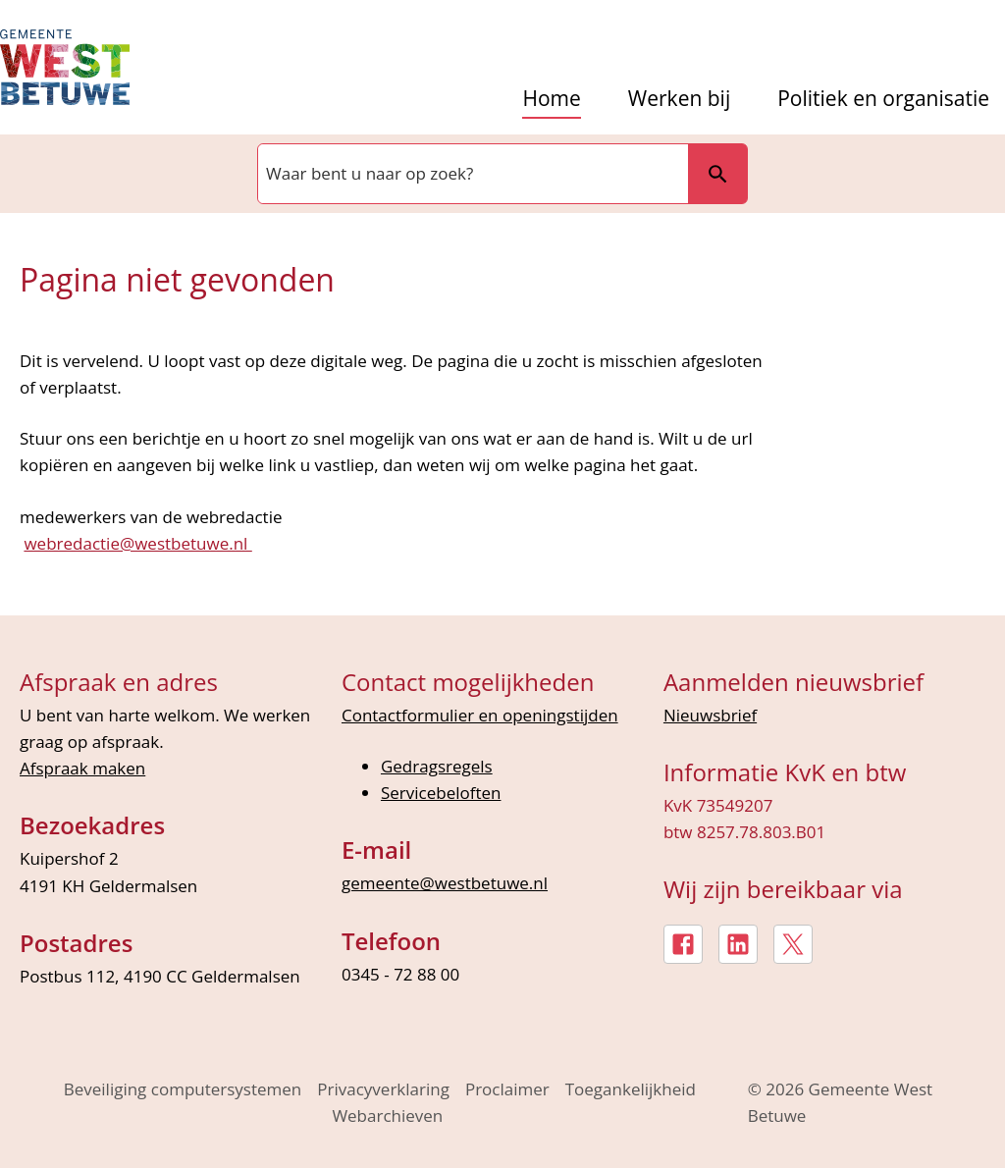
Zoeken (717, 173)
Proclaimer (507, 1089)
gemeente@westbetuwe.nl (445, 883)
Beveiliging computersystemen (183, 1089)
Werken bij (679, 98)
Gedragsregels (437, 766)
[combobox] (471, 173)
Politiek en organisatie (883, 98)
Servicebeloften (441, 792)
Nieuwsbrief (710, 715)
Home (551, 98)
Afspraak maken (82, 768)
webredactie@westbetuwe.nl (137, 543)
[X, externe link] (793, 944)
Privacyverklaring (383, 1089)
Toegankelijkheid (630, 1089)
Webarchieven (387, 1115)
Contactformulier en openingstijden (480, 715)
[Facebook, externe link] (683, 944)
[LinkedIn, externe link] (738, 944)
